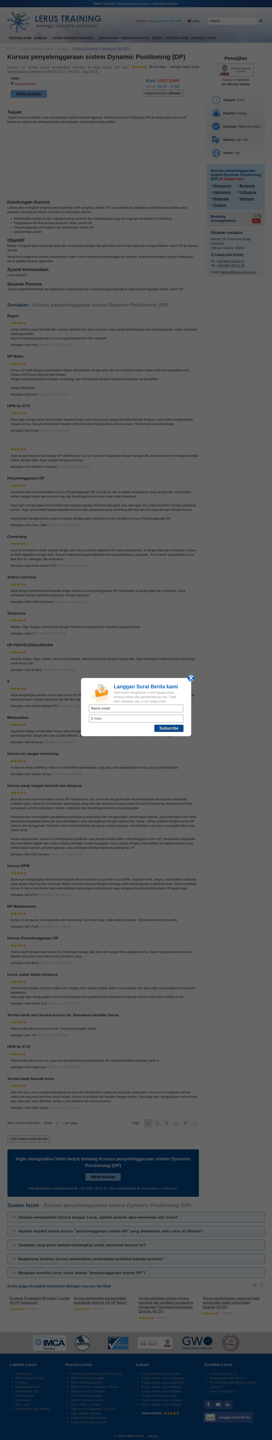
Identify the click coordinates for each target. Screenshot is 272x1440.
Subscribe (168, 728)
